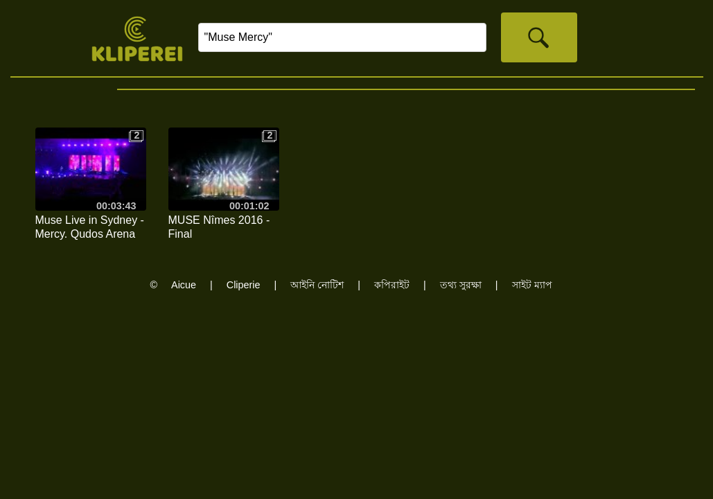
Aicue (183, 284)
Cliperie (244, 284)
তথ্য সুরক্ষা (461, 284)
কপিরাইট (392, 284)
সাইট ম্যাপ (532, 284)
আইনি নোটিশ (317, 284)
